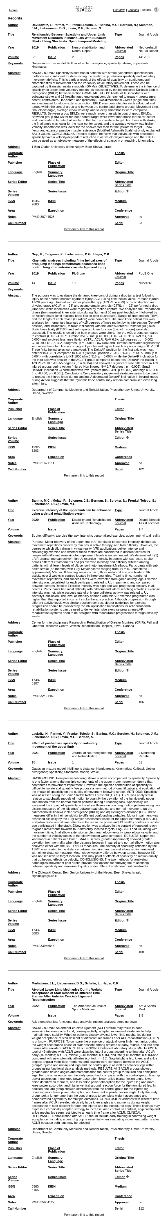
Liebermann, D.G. (53, 28)
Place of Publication (56, 164)
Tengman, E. (54, 254)
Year (11, 47)
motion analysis (104, 1021)
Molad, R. (60, 500)
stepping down (127, 1021)
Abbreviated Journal (124, 49)
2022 (35, 1006)
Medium (121, 201)
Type (118, 34)
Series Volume (13, 193)
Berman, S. (94, 28)
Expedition (56, 210)
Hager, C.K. (101, 254)
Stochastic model (76, 772)
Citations (133, 10)
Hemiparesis (105, 768)
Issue (52, 57)
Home (13, 10)
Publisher (15, 162)
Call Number (17, 223)
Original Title (124, 172)
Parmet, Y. (60, 25)
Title (11, 34)
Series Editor (17, 181)
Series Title (56, 181)
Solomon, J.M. (146, 733)
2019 (35, 47)
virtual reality (151, 535)
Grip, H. (37, 254)
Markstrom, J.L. (43, 983)
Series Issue (57, 191)
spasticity (114, 63)
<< (77, 6)
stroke (126, 63)
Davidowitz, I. (42, 25)
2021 (35, 752)
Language (15, 172)
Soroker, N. (128, 25)
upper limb (133, 535)
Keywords (15, 63)
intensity (86, 535)
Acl (34, 1021)
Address (14, 146)
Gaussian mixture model (49, 63)
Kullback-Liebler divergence (86, 63)
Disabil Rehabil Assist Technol (149, 521)
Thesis (120, 153)
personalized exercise (109, 535)
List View (119, 10)
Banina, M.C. (108, 25)
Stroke (36, 535)
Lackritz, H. (40, 733)
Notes (12, 216)
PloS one (78, 273)
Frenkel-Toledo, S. (83, 25)
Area (11, 210)
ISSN (11, 201)
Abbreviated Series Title (124, 183)
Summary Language (55, 173)
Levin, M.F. (76, 28)
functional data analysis (75, 1021)
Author (13, 25)
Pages (119, 57)
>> (89, 10)
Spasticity (55, 772)
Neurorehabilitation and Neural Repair (88, 49)
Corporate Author (15, 154)
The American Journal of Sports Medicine (89, 1007)
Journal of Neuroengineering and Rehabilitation (92, 754)
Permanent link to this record (84, 229)
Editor (119, 162)
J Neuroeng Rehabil (147, 754)
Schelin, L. (93, 983)
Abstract (14, 72)
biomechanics (47, 1021)
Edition (120, 191)
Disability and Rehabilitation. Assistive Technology (92, 521)
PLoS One (146, 273)
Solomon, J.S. (78, 500)
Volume (13, 57)
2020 (35, 519)
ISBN (52, 201)
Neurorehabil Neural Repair (148, 49)
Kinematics (123, 768)
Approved (122, 216)
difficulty (48, 535)
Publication (56, 47)
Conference (123, 210)
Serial (119, 223)
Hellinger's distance (81, 768)
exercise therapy (67, 535)
